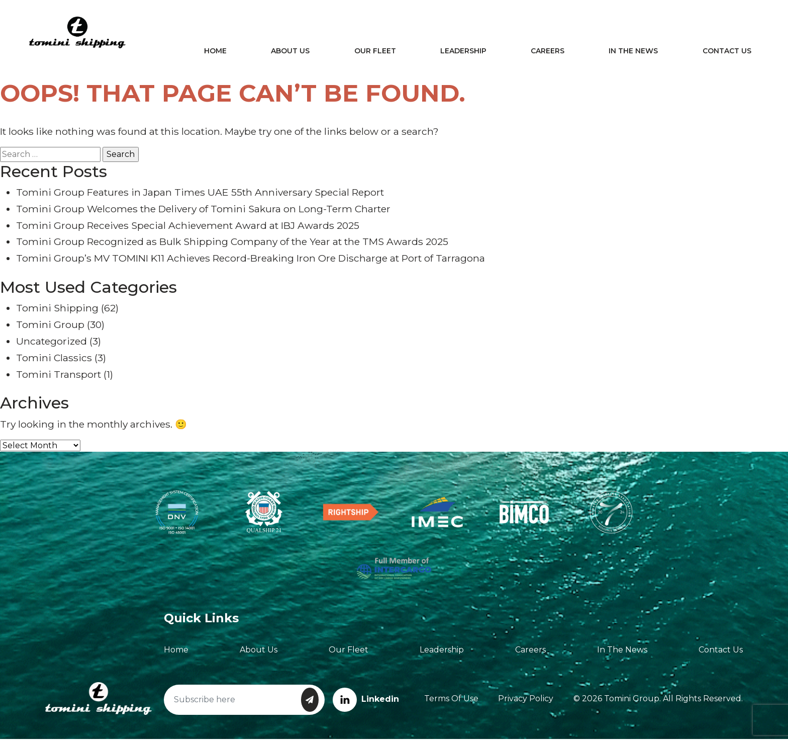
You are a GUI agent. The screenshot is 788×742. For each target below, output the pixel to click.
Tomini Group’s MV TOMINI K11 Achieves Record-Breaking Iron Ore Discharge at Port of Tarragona (250, 261)
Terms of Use (451, 701)
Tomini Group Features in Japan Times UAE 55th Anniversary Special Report (200, 195)
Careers (547, 52)
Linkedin (366, 702)
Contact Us (724, 52)
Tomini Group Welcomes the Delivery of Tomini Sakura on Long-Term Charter (203, 212)
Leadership (465, 52)
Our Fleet (378, 52)
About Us (295, 52)
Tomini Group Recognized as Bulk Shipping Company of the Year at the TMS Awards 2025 (232, 244)
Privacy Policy (525, 701)
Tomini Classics (54, 361)
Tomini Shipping (57, 311)
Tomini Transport (58, 377)
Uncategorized (51, 344)
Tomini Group (50, 327)
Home (222, 52)
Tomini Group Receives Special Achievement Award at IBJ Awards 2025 (187, 228)
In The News (632, 52)
